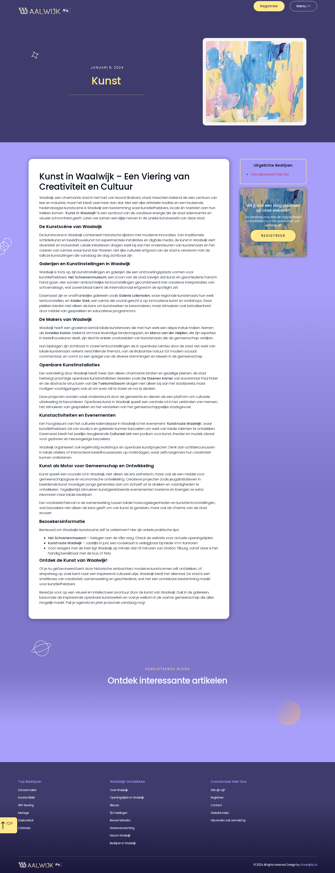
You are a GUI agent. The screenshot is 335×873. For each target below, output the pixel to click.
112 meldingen (218, 6)
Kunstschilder (26, 797)
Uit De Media (220, 15)
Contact (216, 805)
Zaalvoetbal (25, 820)
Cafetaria (24, 828)
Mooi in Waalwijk (120, 835)
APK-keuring (26, 805)
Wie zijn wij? (218, 790)
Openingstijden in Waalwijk (127, 797)
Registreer (217, 797)
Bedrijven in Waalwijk (123, 843)
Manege (23, 813)
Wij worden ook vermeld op (228, 820)
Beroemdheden (120, 820)
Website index (220, 813)
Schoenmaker (27, 790)
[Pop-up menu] (303, 6)
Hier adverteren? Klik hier (270, 174)
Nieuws (139, 6)
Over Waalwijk (119, 790)
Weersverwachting (176, 6)
